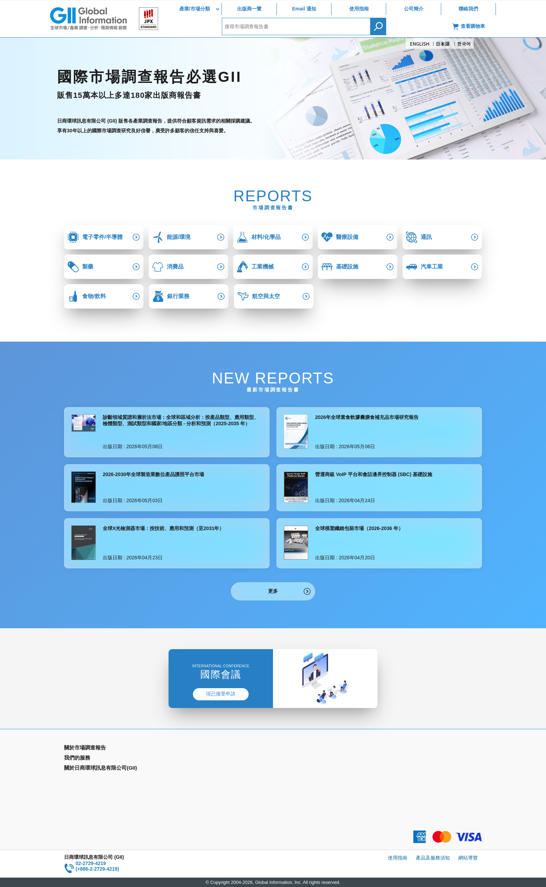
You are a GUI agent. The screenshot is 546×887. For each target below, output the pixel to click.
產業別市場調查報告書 (88, 759)
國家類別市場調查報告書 (91, 769)
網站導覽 (468, 858)
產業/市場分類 (194, 8)
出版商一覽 (249, 8)
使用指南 (359, 8)
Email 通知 (304, 8)
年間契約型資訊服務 (86, 779)
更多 (273, 591)
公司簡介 (413, 8)
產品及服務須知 (433, 858)
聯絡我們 (468, 8)
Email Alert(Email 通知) (195, 759)
